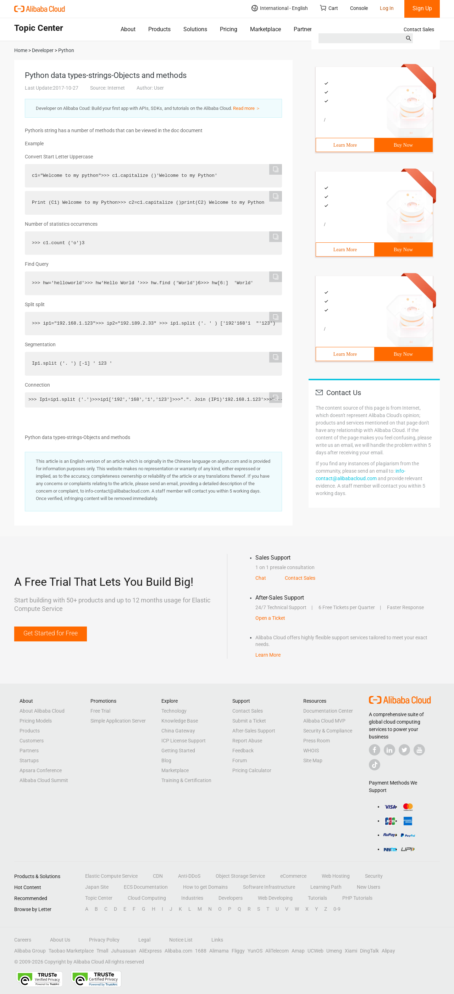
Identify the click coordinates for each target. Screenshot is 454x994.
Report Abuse (247, 740)
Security (374, 876)
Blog (166, 760)
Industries (192, 898)
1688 (200, 951)
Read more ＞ (246, 108)
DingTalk (369, 951)
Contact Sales (419, 29)
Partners (304, 29)
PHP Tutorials (357, 898)
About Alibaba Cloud (42, 711)
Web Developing (275, 898)
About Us (60, 940)
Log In (387, 8)
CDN (158, 876)
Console (359, 8)
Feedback (243, 750)
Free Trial (100, 711)
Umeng (334, 951)
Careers (22, 940)
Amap (298, 951)
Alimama (219, 951)
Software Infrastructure (269, 887)
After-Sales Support (253, 731)
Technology (174, 711)
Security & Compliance (327, 731)
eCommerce (293, 876)
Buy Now (403, 145)
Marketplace (265, 29)
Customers (32, 740)
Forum (239, 760)
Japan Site (97, 887)
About (128, 29)
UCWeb (315, 951)
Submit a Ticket (249, 721)
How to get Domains (205, 887)
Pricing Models (36, 721)
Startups (29, 760)
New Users (368, 887)
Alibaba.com (178, 951)
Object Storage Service (240, 876)
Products (159, 29)
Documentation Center (328, 711)
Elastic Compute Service (111, 876)
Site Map (312, 760)
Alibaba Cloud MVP (324, 721)
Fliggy (238, 951)
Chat (260, 578)
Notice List (181, 940)
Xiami (351, 951)
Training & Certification (186, 780)
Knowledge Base (179, 721)
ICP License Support (183, 740)
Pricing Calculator (251, 770)
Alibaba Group (30, 951)
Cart (329, 8)
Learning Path (326, 887)
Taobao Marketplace (71, 951)
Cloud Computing (147, 898)
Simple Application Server (118, 721)
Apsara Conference (41, 770)
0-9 (336, 909)
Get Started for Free (50, 633)
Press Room (316, 740)
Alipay (388, 951)
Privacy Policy (104, 940)
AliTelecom (277, 951)
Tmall (102, 951)
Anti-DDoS (189, 876)
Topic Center (98, 898)
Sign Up (422, 8)
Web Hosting (336, 876)
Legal (144, 940)
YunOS (255, 951)
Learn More (345, 145)
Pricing (228, 29)
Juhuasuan (123, 951)
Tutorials (317, 898)
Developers (230, 898)
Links (217, 940)
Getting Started (178, 750)
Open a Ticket (270, 618)
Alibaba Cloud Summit (44, 780)
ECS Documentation (146, 887)
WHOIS (311, 750)
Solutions (195, 29)
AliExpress (150, 951)
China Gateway (178, 731)
